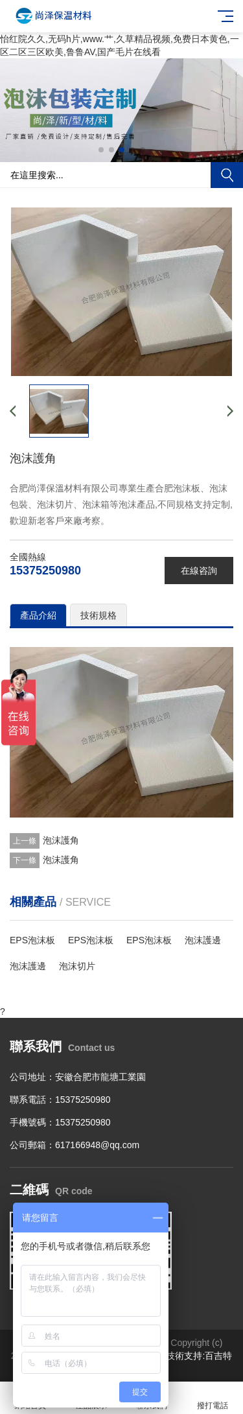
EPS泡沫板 (32, 940)
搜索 (227, 175)
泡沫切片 (77, 966)
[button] (101, 149)
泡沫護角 (61, 840)
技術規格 (98, 615)
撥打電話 (212, 1398)
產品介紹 (38, 615)
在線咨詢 (199, 570)
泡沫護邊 (203, 940)
